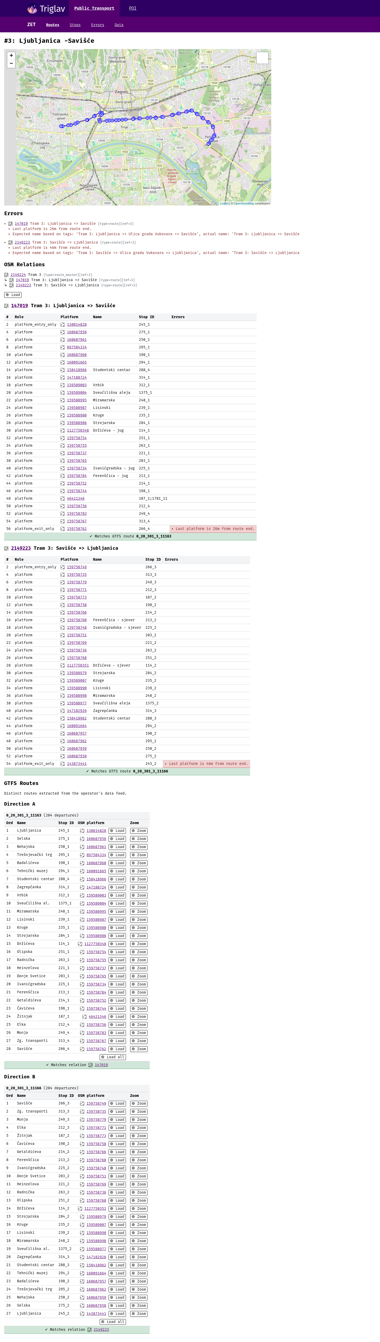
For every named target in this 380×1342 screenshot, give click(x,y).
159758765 (77, 460)
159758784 (77, 476)
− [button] (11, 64)
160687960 (77, 355)
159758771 (77, 590)
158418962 (77, 718)
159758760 (77, 620)
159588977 (77, 703)
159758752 (77, 483)
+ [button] (11, 56)
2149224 (18, 275)
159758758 (77, 605)
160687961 (77, 339)
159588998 (77, 695)
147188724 (77, 377)
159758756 (77, 506)
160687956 (77, 332)
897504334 (77, 347)
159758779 (77, 582)
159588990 (77, 688)
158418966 (77, 370)
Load (14, 295)
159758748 (77, 627)
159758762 (77, 529)
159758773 (77, 597)
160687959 (77, 748)
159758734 (77, 468)
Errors (97, 25)
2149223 (22, 242)
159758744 (77, 491)
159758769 (77, 642)
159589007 (77, 680)
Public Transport (94, 8)
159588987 (77, 408)
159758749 (77, 567)
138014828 (77, 324)
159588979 (77, 673)
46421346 (76, 498)
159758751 (77, 635)
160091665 (77, 362)
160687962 (77, 741)
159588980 (77, 415)
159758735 (77, 574)
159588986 (77, 423)
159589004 (77, 392)
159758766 (77, 612)
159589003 (77, 385)
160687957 (77, 733)
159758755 (77, 445)
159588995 (77, 400)
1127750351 (78, 665)
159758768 (77, 658)
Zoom (140, 831)
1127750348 (78, 430)
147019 (21, 223)
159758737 (77, 453)
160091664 (77, 726)
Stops (75, 25)
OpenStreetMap (244, 203)
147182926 (77, 711)
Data (119, 25)
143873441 (77, 763)
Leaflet (224, 203)
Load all (114, 1057)
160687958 (77, 756)
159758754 (77, 438)
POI (133, 8)
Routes (52, 25)
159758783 (77, 513)
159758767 (77, 521)
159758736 (77, 650)
